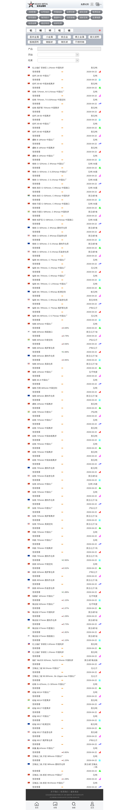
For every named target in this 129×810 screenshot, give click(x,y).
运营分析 (71, 12)
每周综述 (96, 12)
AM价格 (32, 12)
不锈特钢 (79, 42)
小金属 (49, 37)
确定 (96, 60)
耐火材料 (94, 37)
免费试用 (85, 4)
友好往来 (58, 23)
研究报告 (32, 17)
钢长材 (64, 42)
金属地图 (96, 17)
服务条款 (74, 792)
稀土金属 (79, 37)
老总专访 (45, 23)
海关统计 (45, 17)
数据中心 (58, 17)
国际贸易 (84, 17)
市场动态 (58, 12)
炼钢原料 (34, 42)
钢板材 (49, 42)
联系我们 (64, 792)
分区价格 (71, 17)
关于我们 (54, 792)
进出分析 (84, 12)
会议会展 (32, 23)
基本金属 (34, 37)
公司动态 (45, 12)
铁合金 (64, 37)
